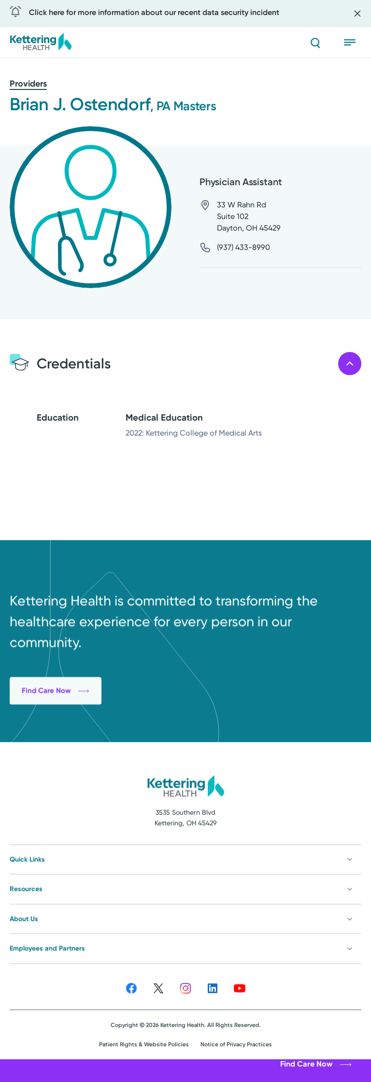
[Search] (315, 42)
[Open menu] (352, 42)
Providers (28, 83)
